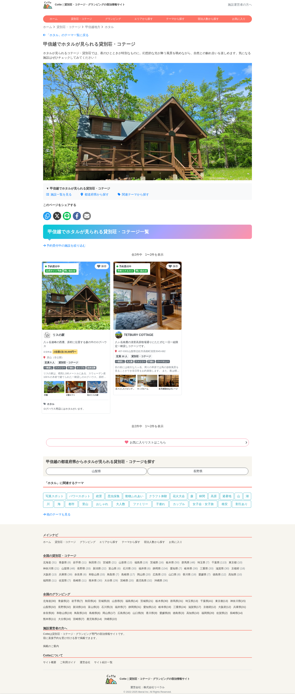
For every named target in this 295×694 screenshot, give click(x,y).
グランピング (113, 18)
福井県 (145, 568)
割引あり (242, 504)
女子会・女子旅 (203, 504)
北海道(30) (50, 600)
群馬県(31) (177, 600)
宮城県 (110, 562)
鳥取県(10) (81, 612)
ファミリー (140, 504)
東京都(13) (222, 600)
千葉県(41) (207, 600)
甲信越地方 (92, 27)
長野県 (197, 471)
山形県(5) (118, 600)
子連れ (160, 504)
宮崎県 (127, 580)
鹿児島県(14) (95, 619)
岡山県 (144, 574)
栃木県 (173, 562)
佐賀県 (65, 580)
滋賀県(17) (195, 606)
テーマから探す (175, 18)
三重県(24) (180, 606)
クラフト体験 (158, 496)
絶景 (99, 496)
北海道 (50, 562)
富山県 (115, 568)
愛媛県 (204, 574)
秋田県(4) (91, 600)
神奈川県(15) (238, 600)
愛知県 (176, 568)
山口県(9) (139, 612)
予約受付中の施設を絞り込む (64, 245)
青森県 (65, 562)
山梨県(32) (50, 606)
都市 (71, 504)
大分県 (111, 580)
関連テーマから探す (133, 194)
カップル (179, 504)
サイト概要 (49, 662)
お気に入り (238, 18)
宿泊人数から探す (208, 18)
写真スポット (55, 496)
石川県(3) (107, 606)
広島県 (160, 574)
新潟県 (100, 568)
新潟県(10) (80, 606)
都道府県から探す (95, 194)
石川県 (130, 568)
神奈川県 (51, 568)
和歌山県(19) (65, 612)
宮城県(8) (104, 600)
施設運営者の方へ (240, 4)
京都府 (238, 568)
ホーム (54, 18)
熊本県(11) (50, 619)
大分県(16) (65, 619)
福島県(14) (132, 600)
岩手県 (80, 562)
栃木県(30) (162, 600)
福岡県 (50, 580)
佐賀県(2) (222, 612)
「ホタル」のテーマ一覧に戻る (66, 35)
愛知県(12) (150, 606)
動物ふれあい (134, 496)
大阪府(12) (225, 606)
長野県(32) (65, 606)
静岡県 (161, 568)
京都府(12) (210, 606)
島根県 (128, 574)
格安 (225, 504)
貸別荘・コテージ (81, 18)
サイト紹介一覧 (103, 662)
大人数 (120, 504)
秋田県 (95, 562)
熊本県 (96, 580)
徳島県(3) (179, 612)
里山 (85, 504)
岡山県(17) (109, 612)
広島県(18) (124, 612)
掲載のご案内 (51, 646)
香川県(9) (152, 612)
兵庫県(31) (239, 606)
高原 (214, 496)
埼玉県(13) (192, 600)
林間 (202, 496)
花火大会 (179, 496)
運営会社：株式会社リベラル (147, 687)
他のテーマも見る (57, 514)
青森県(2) (64, 600)
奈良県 (81, 574)
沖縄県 (161, 580)
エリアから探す (143, 18)
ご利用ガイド (68, 662)
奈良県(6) (49, 612)
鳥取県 (113, 574)
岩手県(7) (77, 600)
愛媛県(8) (166, 612)
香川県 (190, 574)
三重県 (207, 568)
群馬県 (189, 562)
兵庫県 (66, 574)
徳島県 (220, 574)
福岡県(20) (208, 612)
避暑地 (226, 496)
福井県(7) (121, 606)
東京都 (235, 562)
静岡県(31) (135, 606)
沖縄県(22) (110, 619)
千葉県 (219, 562)
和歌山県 (97, 574)
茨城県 (157, 562)
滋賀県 (223, 568)
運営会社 (85, 662)
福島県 (142, 562)
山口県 (175, 574)
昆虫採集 (114, 496)
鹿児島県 (144, 580)
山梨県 (96, 471)
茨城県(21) (147, 600)
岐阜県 (191, 568)
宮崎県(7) (79, 619)
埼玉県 (203, 562)
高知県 (235, 574)
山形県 (126, 562)
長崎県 (80, 580)
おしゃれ (102, 504)
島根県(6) (95, 612)
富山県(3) (94, 606)
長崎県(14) (236, 612)
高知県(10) (193, 612)
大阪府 (50, 574)
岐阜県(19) (165, 606)
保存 (101, 266)
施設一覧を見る (59, 194)
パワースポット (79, 496)
